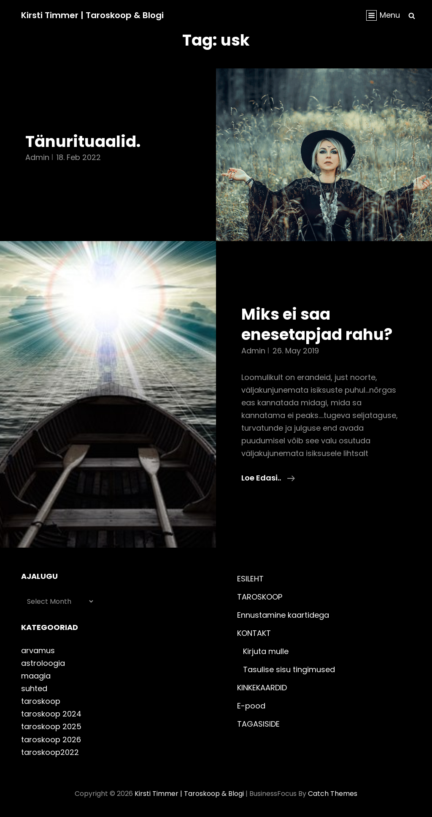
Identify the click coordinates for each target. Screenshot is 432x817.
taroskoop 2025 (51, 726)
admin (37, 157)
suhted (34, 688)
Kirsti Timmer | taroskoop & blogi (92, 15)
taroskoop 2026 (51, 739)
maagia (36, 675)
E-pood (251, 705)
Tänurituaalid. (82, 141)
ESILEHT (250, 578)
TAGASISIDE (258, 724)
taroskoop (40, 701)
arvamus (38, 650)
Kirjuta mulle (266, 651)
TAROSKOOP (259, 597)
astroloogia (43, 663)
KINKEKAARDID (262, 687)
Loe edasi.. (268, 478)
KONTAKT (254, 633)
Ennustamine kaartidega (283, 615)
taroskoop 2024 (51, 713)
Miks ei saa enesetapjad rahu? (316, 324)
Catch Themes (332, 793)
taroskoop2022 (50, 752)
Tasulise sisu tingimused (289, 669)
